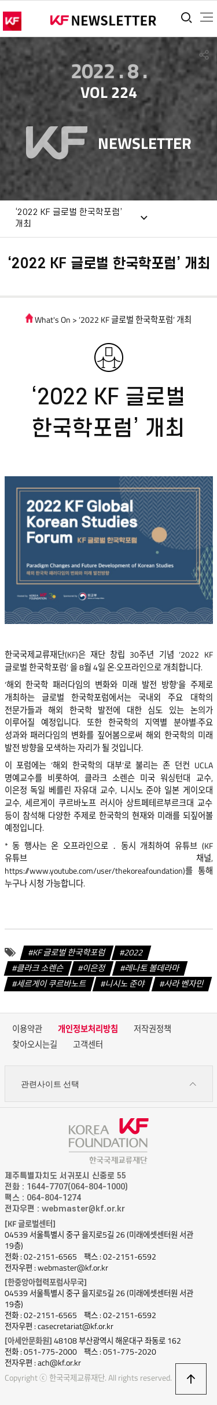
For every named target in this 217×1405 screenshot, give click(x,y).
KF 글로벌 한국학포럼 (69, 952)
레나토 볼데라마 (152, 968)
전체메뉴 (206, 17)
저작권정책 (152, 1029)
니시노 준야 (125, 983)
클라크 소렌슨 (40, 968)
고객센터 (88, 1044)
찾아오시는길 (34, 1044)
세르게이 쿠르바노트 (51, 983)
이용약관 (27, 1029)
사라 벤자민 (184, 983)
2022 (134, 952)
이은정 (94, 968)
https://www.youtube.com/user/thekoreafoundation (94, 870)
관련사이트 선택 (109, 1084)
